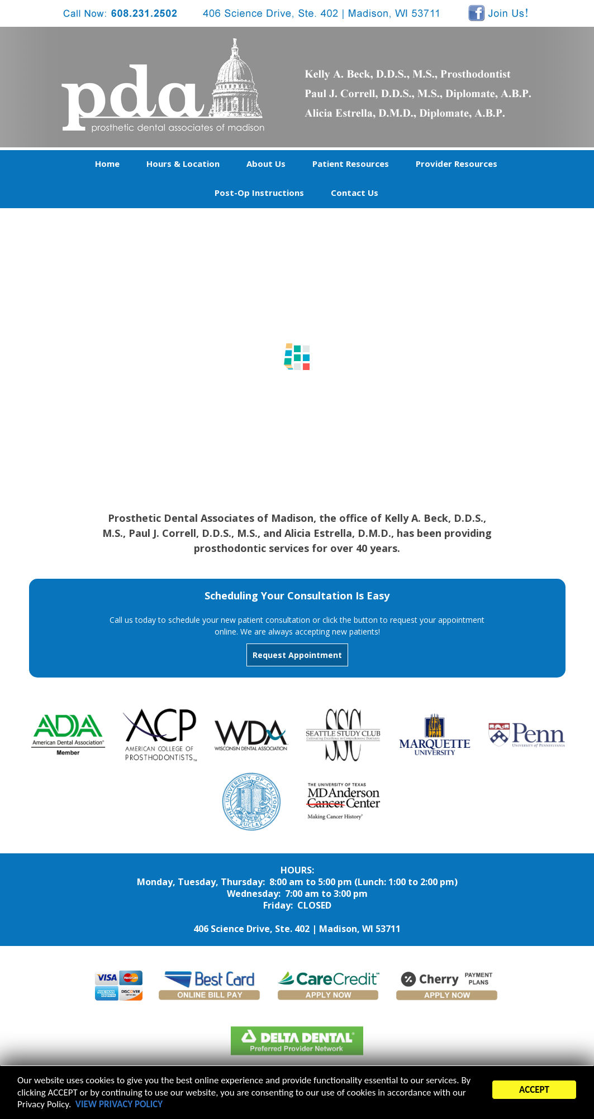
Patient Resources (350, 163)
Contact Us (354, 192)
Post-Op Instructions (259, 192)
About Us (266, 163)
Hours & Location (183, 163)
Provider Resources (456, 163)
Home (107, 163)
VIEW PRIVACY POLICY (119, 1106)
